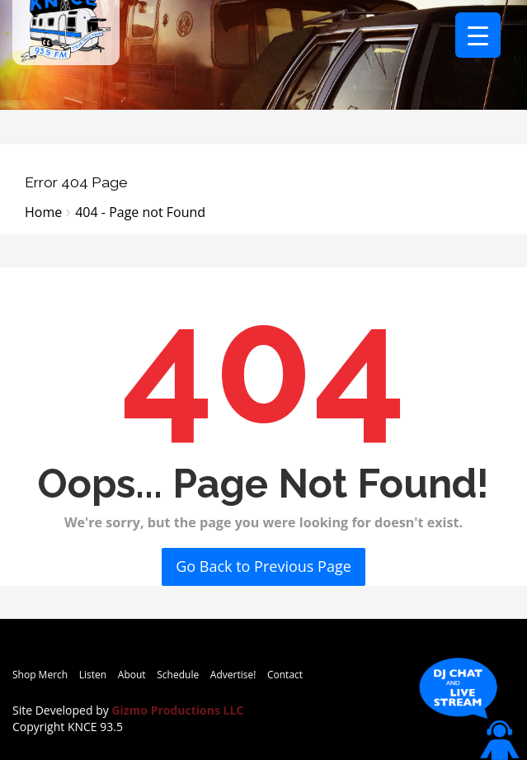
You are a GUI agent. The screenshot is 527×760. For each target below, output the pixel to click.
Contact (285, 675)
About (132, 675)
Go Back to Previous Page (263, 566)
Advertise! (233, 675)
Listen (92, 675)
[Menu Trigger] (478, 35)
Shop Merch (40, 675)
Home (43, 212)
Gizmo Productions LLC (177, 710)
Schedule (178, 675)
